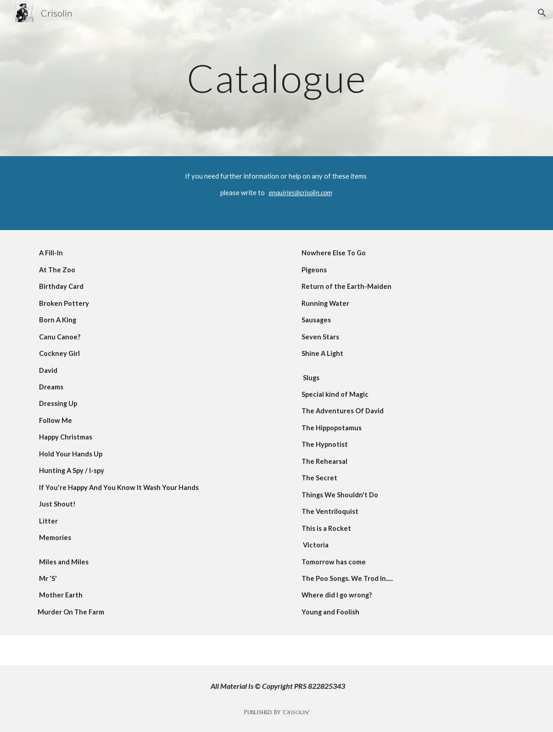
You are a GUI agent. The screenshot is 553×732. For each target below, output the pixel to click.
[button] (542, 13)
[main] (276, 78)
